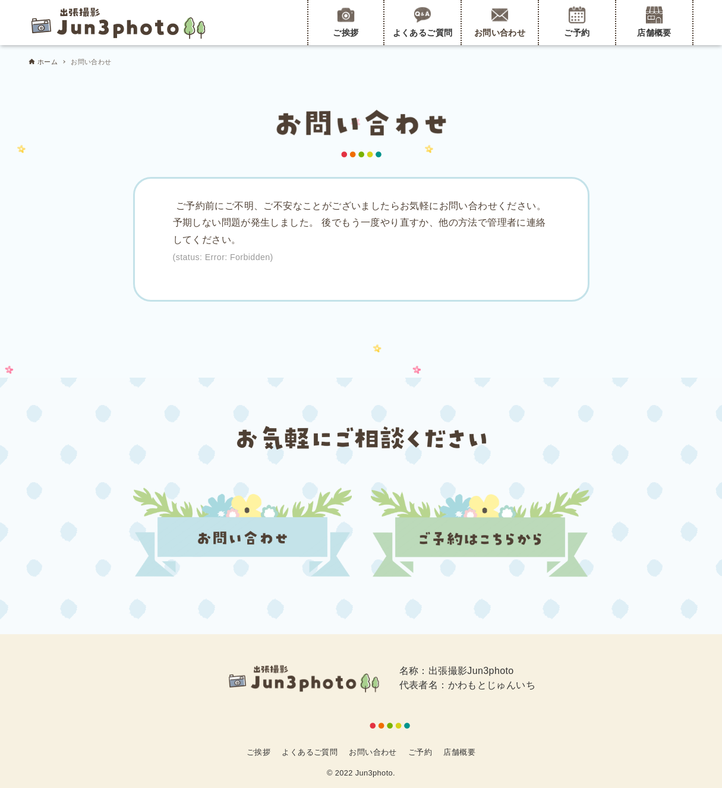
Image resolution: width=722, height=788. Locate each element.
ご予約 (576, 21)
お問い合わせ (499, 21)
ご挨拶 (345, 21)
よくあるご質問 (423, 21)
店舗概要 (654, 21)
